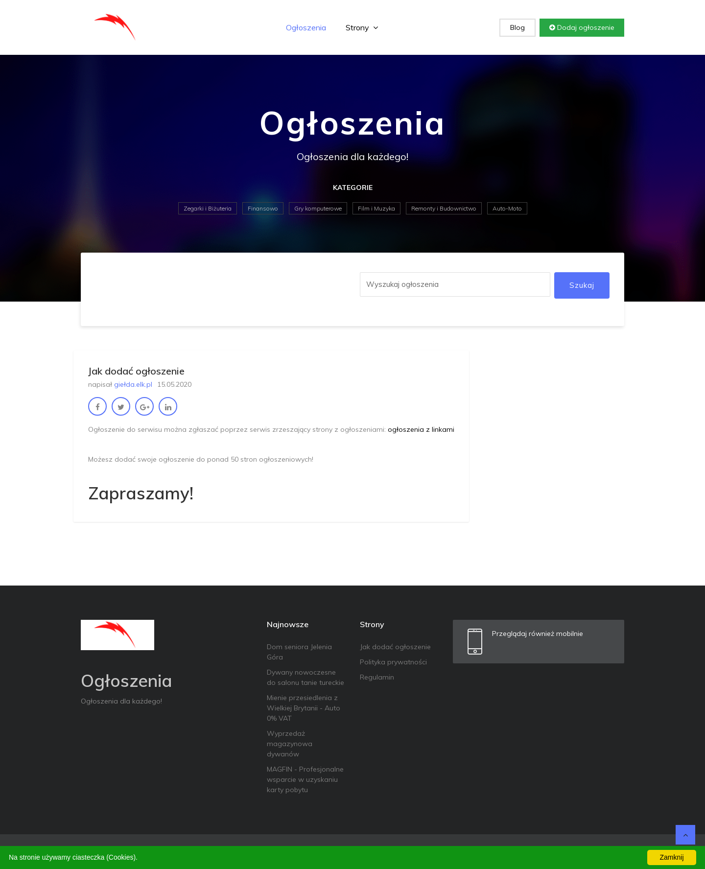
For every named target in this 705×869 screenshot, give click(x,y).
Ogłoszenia (306, 27)
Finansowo (263, 208)
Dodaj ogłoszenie (581, 27)
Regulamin (377, 677)
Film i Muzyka (376, 208)
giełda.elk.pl (133, 384)
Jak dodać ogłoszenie (395, 646)
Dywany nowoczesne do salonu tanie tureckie (305, 677)
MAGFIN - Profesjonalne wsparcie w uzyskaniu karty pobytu (305, 779)
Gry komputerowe (318, 208)
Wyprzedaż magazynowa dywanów (289, 743)
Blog (517, 27)
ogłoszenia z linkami (421, 429)
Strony (362, 27)
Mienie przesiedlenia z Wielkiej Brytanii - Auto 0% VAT (303, 708)
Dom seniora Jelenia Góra (299, 651)
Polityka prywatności (393, 662)
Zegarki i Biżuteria (208, 208)
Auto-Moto (507, 208)
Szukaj (581, 285)
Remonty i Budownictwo (443, 208)
